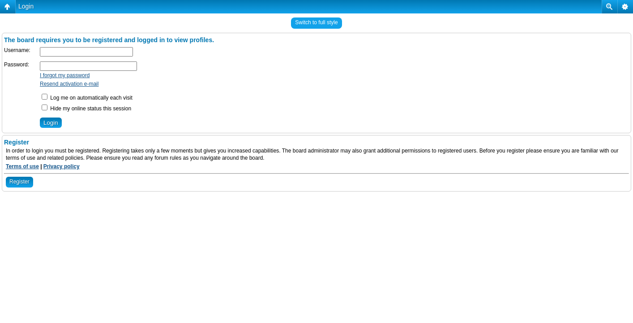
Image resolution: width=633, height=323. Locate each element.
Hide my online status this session (86, 108)
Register (19, 182)
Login (26, 6)
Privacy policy (61, 166)
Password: (16, 64)
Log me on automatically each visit (87, 98)
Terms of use (22, 166)
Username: (17, 50)
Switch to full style (316, 22)
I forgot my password (65, 75)
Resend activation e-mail (69, 84)
